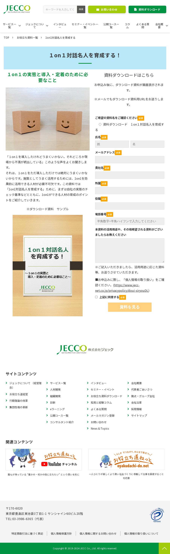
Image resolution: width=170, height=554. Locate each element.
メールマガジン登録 (102, 415)
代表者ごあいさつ (141, 389)
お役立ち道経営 (18, 394)
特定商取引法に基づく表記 (27, 533)
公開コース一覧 (111, 25)
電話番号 (100, 214)
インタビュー (59, 25)
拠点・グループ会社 (143, 396)
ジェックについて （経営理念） (25, 385)
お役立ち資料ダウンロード (106, 396)
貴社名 (99, 168)
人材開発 (55, 389)
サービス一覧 (9, 25)
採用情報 (136, 409)
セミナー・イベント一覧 (85, 25)
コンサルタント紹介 (62, 422)
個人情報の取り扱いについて (141, 533)
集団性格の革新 (18, 407)
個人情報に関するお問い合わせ (98, 533)
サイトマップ (139, 415)
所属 (98, 183)
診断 (52, 402)
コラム (127, 25)
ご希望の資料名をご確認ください (116, 118)
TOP (6, 37)
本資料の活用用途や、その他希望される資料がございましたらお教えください (129, 232)
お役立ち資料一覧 (27, 37)
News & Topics (100, 428)
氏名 (98, 137)
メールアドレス (105, 152)
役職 (98, 198)
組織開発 (55, 396)
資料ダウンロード (149, 9)
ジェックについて (34, 25)
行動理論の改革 (18, 400)
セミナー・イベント (102, 389)
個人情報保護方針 (61, 533)
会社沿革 (136, 402)
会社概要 (159, 25)
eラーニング (57, 409)
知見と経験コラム (101, 402)
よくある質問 (142, 25)
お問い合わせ (109, 9)
